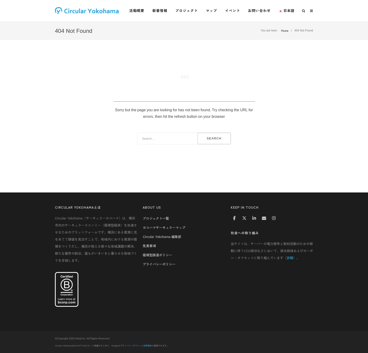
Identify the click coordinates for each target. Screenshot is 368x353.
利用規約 (147, 345)
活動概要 (136, 10)
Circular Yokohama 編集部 (162, 236)
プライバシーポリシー (159, 264)
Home (284, 30)
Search (214, 138)
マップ (211, 10)
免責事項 (149, 245)
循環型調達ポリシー (157, 255)
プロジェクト (186, 10)
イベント (232, 10)
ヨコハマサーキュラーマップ (164, 227)
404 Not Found (304, 30)
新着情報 (159, 10)
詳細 (290, 257)
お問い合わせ (259, 10)
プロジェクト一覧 (156, 218)
